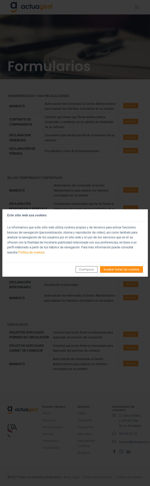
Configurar (86, 269)
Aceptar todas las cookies (121, 269)
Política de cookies (31, 252)
